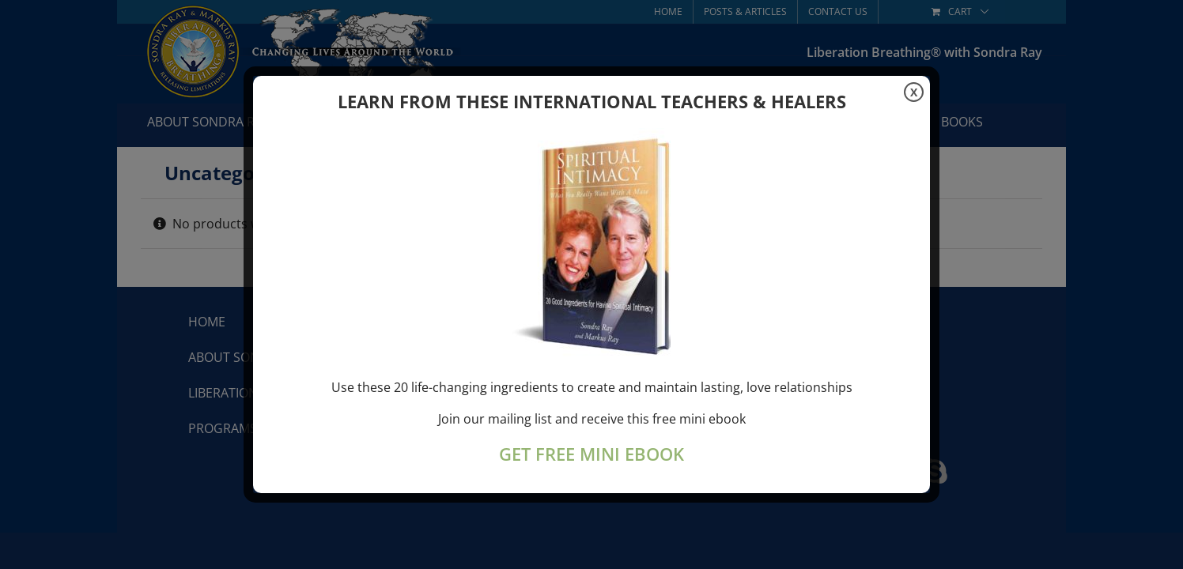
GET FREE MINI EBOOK (591, 454)
